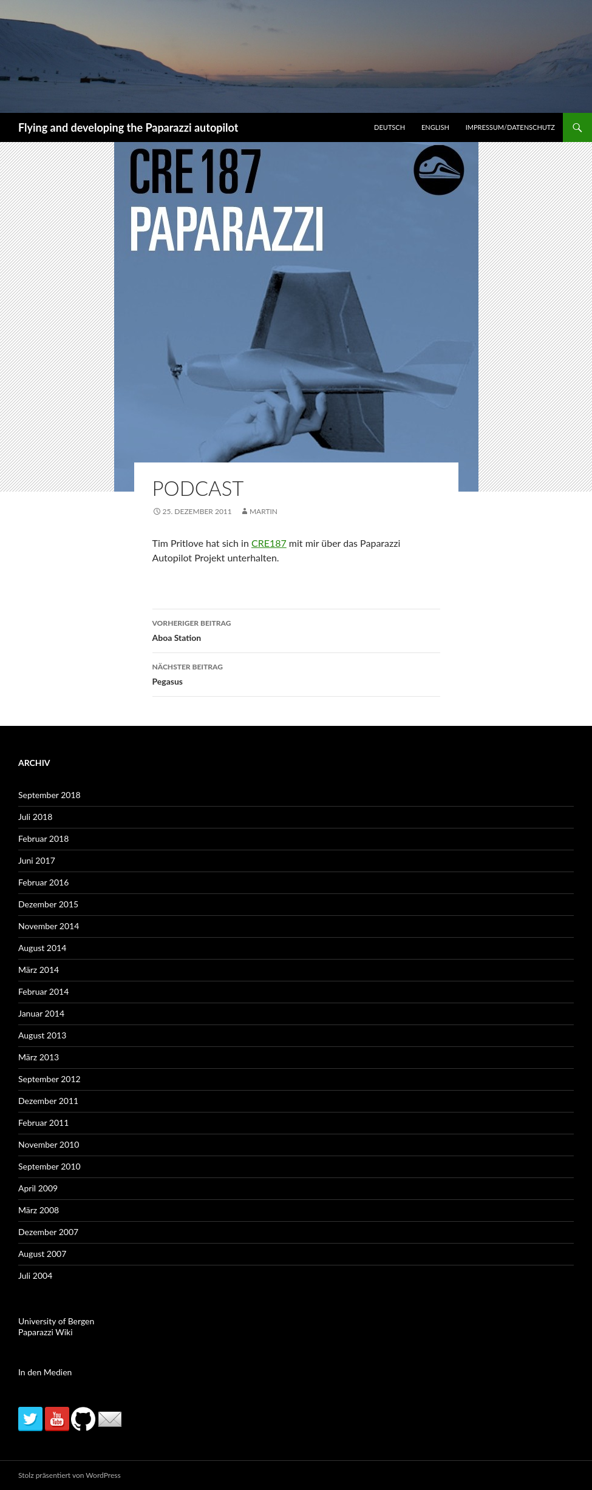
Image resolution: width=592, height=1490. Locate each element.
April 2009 (38, 1188)
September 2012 (49, 1079)
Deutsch (389, 127)
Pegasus (296, 673)
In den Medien (45, 1372)
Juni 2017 (36, 860)
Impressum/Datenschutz (510, 127)
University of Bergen (56, 1321)
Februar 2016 (43, 882)
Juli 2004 (35, 1275)
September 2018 (49, 795)
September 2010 (49, 1166)
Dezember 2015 (48, 904)
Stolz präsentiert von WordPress (69, 1475)
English (435, 127)
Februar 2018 (43, 838)
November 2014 (48, 926)
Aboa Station (296, 629)
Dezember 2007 (48, 1232)
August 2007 (42, 1253)
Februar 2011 (43, 1122)
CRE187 (269, 543)
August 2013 (42, 1035)
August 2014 (42, 948)
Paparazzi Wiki (45, 1332)
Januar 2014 (41, 1013)
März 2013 (38, 1057)
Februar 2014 (43, 991)
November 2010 (48, 1144)
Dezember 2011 (48, 1100)
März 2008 (38, 1210)
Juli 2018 (35, 816)
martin (263, 511)
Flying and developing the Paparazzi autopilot (128, 127)
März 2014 (38, 969)
